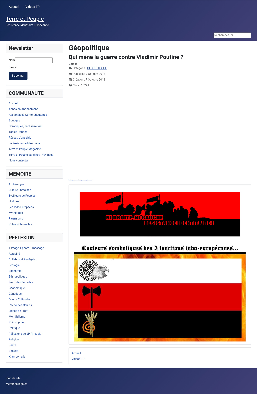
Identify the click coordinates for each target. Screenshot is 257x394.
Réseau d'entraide (20, 137)
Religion (14, 339)
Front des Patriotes (21, 282)
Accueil (14, 7)
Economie (15, 271)
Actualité (14, 253)
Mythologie (16, 213)
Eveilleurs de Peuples (22, 195)
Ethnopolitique (18, 276)
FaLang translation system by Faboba (80, 180)
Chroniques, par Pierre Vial (25, 126)
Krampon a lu (17, 356)
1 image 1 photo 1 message (26, 248)
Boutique (14, 120)
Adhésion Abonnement (23, 109)
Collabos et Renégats (22, 259)
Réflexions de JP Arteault (25, 333)
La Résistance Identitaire (24, 143)
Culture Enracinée (20, 190)
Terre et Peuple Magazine (25, 149)
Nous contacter (18, 160)
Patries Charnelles (20, 224)
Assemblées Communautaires (28, 114)
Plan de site (13, 378)
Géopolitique (17, 288)
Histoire (14, 201)
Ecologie (14, 265)
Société (13, 351)
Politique (14, 328)
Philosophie (16, 322)
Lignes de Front (18, 311)
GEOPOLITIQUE (97, 68)
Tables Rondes (18, 132)
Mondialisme (17, 316)
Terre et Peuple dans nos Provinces (31, 154)
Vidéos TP (32, 7)
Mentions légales (16, 384)
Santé (12, 345)
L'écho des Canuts (20, 305)
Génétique (15, 293)
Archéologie (16, 184)
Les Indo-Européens (21, 207)
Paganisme (16, 218)
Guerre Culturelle (19, 299)
